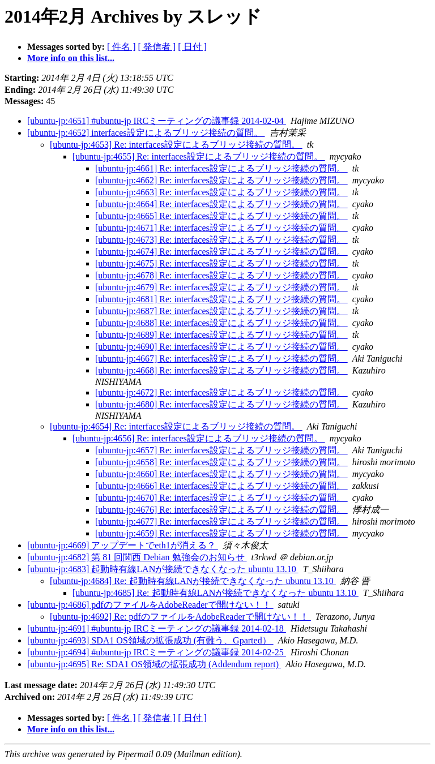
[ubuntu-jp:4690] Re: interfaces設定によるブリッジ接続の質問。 (221, 346)
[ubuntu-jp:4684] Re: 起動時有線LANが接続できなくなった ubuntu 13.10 (193, 581)
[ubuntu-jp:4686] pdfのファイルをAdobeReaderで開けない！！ (150, 605)
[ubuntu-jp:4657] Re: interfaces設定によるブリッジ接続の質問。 (221, 450)
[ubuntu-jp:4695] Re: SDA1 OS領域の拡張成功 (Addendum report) (154, 664)
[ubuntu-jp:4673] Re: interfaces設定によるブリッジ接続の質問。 (221, 239)
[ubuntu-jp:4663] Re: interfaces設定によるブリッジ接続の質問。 (221, 192)
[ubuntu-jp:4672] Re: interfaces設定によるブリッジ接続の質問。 (221, 392)
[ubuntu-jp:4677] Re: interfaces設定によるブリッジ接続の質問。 (221, 521)
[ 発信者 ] (157, 46)
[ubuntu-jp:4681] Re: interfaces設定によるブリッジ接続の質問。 (221, 299)
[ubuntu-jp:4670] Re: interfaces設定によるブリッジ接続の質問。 (221, 498)
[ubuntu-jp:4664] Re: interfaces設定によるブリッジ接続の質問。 (221, 204)
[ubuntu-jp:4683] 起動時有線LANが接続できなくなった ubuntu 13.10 (162, 569)
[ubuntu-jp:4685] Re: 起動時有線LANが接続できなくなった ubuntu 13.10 (215, 593)
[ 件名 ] (121, 46)
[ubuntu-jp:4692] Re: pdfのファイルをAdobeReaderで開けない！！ (180, 616)
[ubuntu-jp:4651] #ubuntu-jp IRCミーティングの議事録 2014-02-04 (156, 121)
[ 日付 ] (192, 46)
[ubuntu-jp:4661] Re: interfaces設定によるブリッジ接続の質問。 (221, 168)
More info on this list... (70, 58)
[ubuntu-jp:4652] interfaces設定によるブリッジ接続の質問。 (146, 133)
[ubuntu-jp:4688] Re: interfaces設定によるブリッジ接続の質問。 (221, 323)
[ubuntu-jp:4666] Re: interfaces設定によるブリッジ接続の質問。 (221, 486)
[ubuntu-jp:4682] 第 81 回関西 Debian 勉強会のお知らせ (137, 557)
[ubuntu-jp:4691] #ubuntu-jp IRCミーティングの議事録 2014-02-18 (156, 628)
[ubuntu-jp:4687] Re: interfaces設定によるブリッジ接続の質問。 (221, 311)
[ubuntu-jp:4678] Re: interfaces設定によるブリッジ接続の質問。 (221, 275)
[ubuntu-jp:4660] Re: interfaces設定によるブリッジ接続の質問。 (221, 474)
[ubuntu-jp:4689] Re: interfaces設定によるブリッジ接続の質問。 (221, 335)
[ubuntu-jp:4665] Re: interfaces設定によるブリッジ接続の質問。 (221, 216)
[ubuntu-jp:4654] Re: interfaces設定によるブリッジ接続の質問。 (176, 426)
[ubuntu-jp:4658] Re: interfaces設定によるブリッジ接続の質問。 (221, 462)
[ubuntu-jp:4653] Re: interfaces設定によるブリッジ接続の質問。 (176, 144)
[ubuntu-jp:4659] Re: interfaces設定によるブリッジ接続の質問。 (221, 533)
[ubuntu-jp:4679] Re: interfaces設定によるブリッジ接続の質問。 (221, 287)
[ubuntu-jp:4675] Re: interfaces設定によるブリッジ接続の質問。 (221, 263)
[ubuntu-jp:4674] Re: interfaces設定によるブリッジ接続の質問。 (221, 251)
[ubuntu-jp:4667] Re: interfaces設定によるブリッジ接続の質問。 (221, 358)
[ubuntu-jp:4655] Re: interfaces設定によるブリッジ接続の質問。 (198, 156)
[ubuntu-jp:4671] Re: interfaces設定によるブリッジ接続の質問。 (221, 228)
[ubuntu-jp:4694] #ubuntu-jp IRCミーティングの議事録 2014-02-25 (156, 652)
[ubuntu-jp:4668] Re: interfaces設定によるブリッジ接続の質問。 (221, 370)
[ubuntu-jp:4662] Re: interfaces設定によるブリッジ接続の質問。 (221, 180)
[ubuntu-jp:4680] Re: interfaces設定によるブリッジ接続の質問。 (221, 404)
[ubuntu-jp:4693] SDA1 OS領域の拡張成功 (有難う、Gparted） (150, 640)
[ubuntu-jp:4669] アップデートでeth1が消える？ (122, 545)
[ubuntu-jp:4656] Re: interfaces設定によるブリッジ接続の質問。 (198, 438)
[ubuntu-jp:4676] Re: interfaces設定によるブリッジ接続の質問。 (221, 509)
